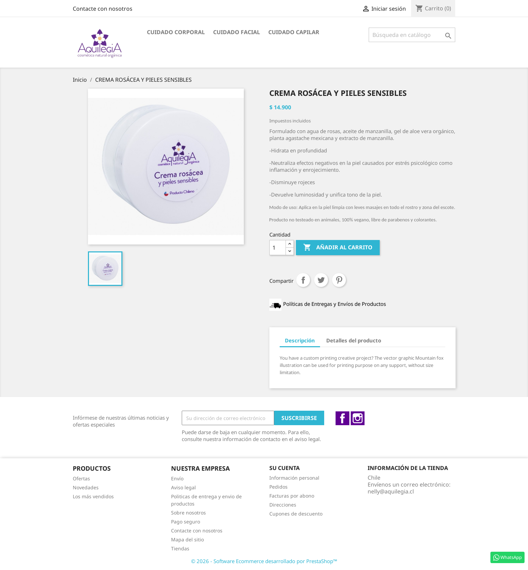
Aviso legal (183, 487)
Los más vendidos (93, 496)
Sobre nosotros (188, 512)
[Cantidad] (277, 247)
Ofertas (81, 478)
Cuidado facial (236, 32)
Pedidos (278, 486)
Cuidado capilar (293, 32)
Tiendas (180, 548)
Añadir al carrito (337, 247)
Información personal (294, 477)
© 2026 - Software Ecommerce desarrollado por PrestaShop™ (264, 561)
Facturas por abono (291, 495)
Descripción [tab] (300, 340)
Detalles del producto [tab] (353, 340)
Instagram (358, 418)
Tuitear (321, 280)
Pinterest (339, 280)
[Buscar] (412, 35)
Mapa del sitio (187, 539)
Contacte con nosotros (102, 8)
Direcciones (282, 504)
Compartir (303, 280)
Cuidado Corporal (176, 32)
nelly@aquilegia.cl (391, 491)
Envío (177, 478)
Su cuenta (284, 468)
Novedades (86, 487)
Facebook (342, 418)
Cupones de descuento (295, 513)
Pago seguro (185, 521)
